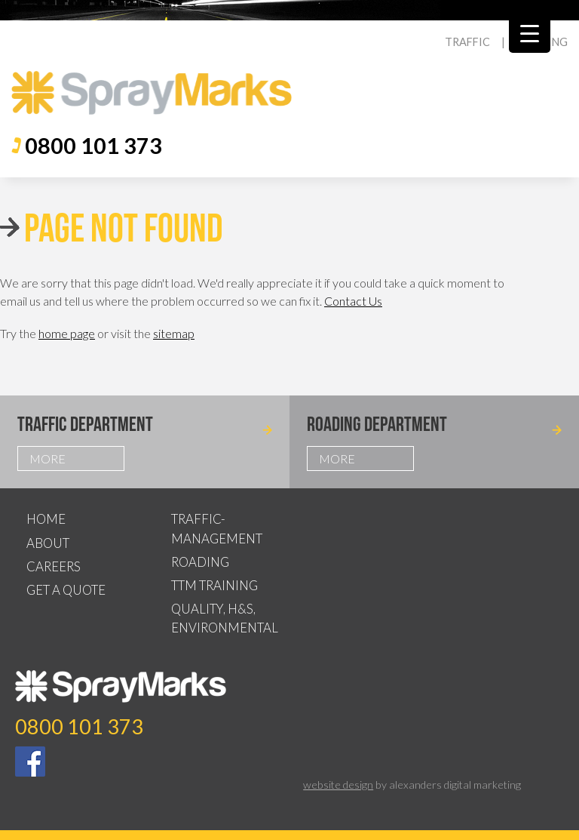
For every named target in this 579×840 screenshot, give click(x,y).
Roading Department (377, 424)
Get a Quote (66, 590)
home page (66, 333)
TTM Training (214, 585)
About (47, 543)
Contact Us (353, 301)
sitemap (174, 333)
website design (338, 784)
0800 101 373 (93, 145)
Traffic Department (85, 424)
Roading (200, 562)
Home (46, 519)
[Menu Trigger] (529, 32)
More (47, 458)
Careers (53, 566)
